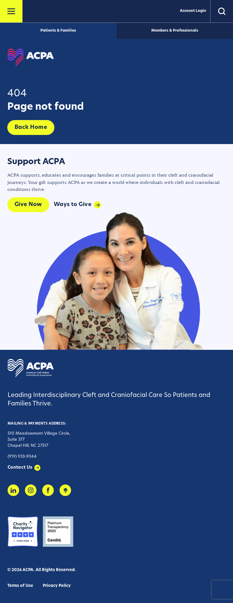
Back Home (31, 127)
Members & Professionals (174, 31)
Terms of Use (20, 586)
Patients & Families (58, 31)
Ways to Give (72, 205)
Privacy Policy (57, 586)
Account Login (193, 11)
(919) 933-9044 (22, 457)
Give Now (28, 205)
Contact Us (20, 467)
